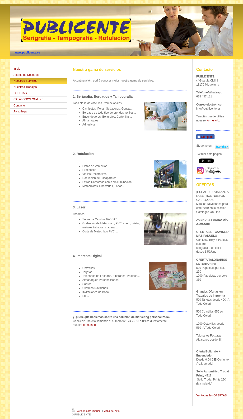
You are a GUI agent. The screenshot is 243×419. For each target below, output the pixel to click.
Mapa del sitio (111, 410)
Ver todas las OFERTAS (211, 395)
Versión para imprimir (87, 410)
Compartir (205, 137)
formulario (89, 325)
